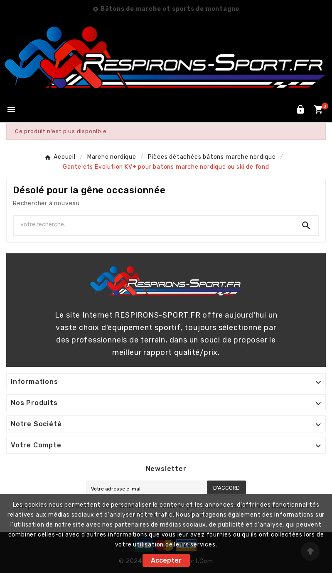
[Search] (306, 225)
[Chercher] (154, 224)
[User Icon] (300, 109)
